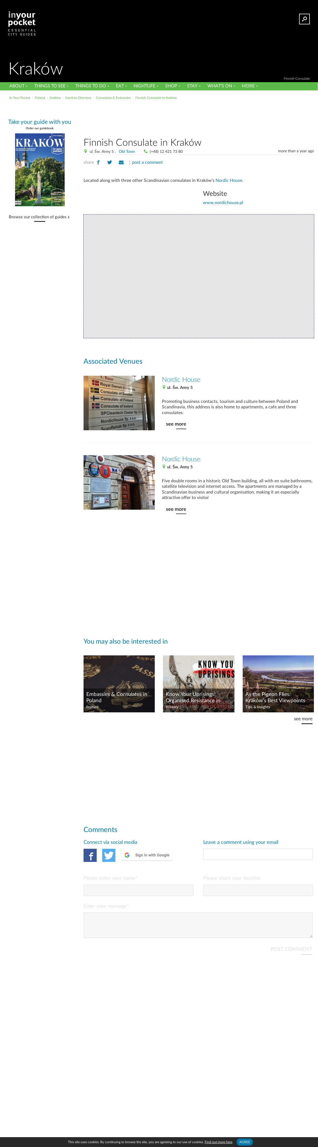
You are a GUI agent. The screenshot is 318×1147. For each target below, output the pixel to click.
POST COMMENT (291, 953)
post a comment (147, 162)
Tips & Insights (257, 707)
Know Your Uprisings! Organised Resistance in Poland (193, 698)
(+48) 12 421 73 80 (166, 152)
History (172, 707)
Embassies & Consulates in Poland (116, 697)
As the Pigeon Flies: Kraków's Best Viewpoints (275, 697)
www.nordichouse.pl (223, 202)
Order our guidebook (40, 128)
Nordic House (229, 180)
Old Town (127, 152)
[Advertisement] (199, 117)
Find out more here (218, 1142)
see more (176, 424)
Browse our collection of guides (38, 217)
